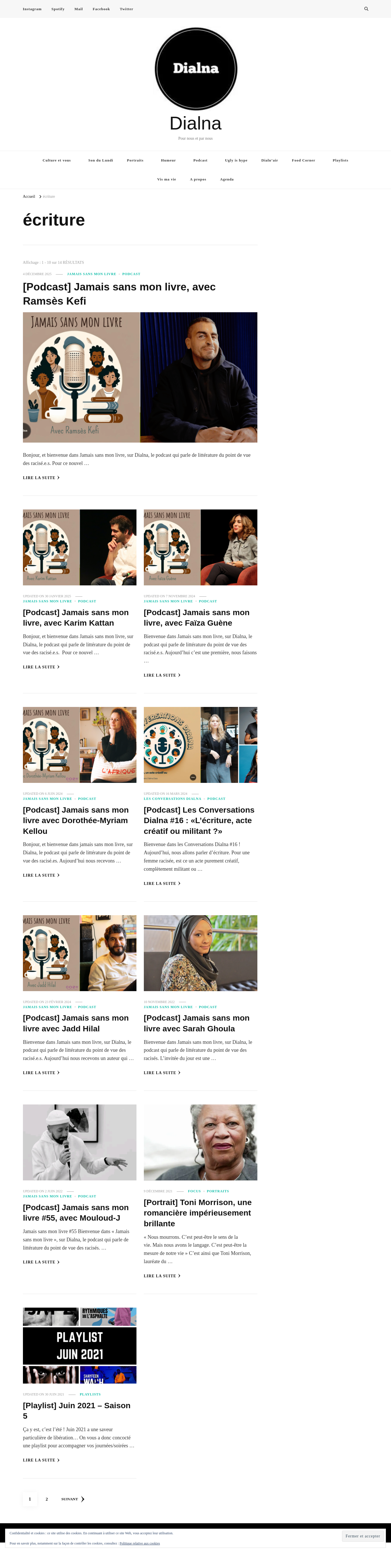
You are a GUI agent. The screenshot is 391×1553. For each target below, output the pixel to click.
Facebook (101, 9)
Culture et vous (57, 160)
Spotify (58, 9)
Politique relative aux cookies (140, 1543)
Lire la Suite (41, 477)
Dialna (195, 123)
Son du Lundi (100, 160)
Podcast (200, 160)
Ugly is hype (236, 160)
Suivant (74, 1509)
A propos (198, 179)
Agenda (227, 179)
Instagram (32, 9)
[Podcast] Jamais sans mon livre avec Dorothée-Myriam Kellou (79, 820)
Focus (194, 1202)
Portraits (135, 160)
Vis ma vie (166, 179)
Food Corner (303, 160)
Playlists (340, 160)
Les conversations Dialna (173, 799)
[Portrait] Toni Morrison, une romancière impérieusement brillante (194, 1223)
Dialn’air (269, 160)
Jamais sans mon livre (91, 274)
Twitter (126, 9)
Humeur (168, 160)
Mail (78, 9)
